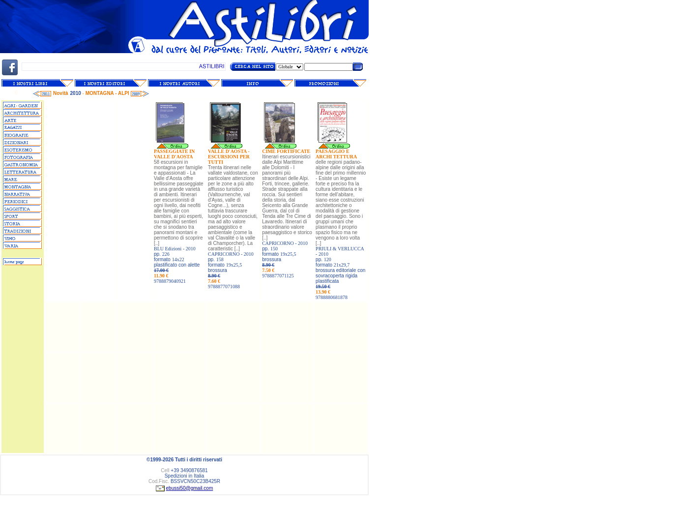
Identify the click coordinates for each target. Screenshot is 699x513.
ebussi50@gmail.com (189, 488)
